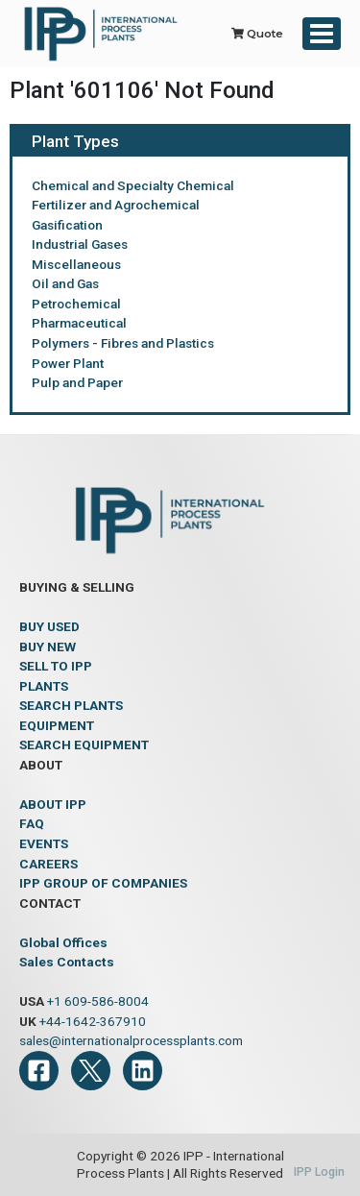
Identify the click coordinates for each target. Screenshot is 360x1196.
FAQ (31, 823)
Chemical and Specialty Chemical (133, 185)
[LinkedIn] (142, 1070)
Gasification (67, 224)
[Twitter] (90, 1070)
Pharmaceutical (79, 322)
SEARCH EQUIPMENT (84, 744)
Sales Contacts (66, 961)
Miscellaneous (76, 264)
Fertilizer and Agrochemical (116, 204)
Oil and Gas (65, 283)
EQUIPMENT (56, 725)
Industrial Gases (80, 244)
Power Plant (68, 363)
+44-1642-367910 (92, 1021)
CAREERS (48, 863)
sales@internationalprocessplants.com (131, 1040)
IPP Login (319, 1172)
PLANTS (43, 686)
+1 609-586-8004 (98, 1001)
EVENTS (43, 843)
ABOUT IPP (52, 804)
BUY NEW (47, 646)
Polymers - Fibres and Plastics (123, 343)
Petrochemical (76, 303)
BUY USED (49, 626)
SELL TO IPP (55, 665)
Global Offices (63, 942)
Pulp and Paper (77, 382)
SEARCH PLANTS (71, 705)
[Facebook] (39, 1070)
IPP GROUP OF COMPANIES (103, 883)
